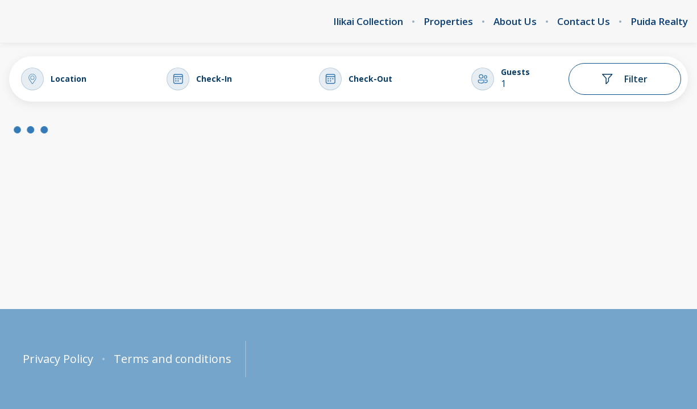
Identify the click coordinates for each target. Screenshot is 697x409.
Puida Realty (659, 21)
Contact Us (583, 21)
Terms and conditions (172, 359)
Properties (448, 21)
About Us (515, 21)
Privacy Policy (58, 359)
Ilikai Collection (368, 21)
